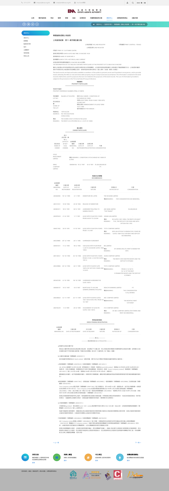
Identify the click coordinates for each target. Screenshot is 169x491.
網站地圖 (42, 471)
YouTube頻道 (81, 3)
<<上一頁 (56, 443)
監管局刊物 (108, 24)
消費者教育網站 (132, 454)
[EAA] (84, 11)
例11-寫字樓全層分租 (138, 24)
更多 (33, 463)
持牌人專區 (68, 454)
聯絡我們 (35, 471)
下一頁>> (138, 443)
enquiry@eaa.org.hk (43, 3)
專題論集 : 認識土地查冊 (121, 24)
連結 (29, 471)
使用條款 (24, 471)
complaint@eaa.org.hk (63, 3)
